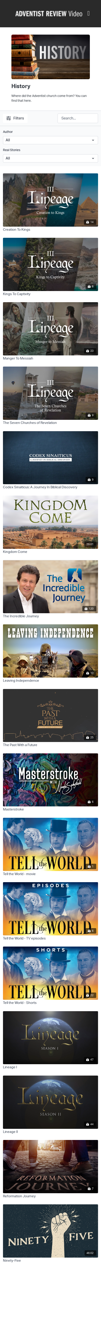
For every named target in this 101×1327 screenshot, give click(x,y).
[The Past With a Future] (50, 745)
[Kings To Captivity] (50, 294)
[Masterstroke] (50, 809)
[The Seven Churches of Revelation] (50, 423)
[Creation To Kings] (50, 230)
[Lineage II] (50, 1132)
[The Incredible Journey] (50, 616)
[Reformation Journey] (50, 1196)
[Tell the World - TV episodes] (50, 938)
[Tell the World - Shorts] (50, 1003)
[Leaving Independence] (50, 681)
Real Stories (11, 150)
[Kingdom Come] (50, 552)
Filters (15, 118)
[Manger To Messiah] (50, 358)
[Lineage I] (50, 1067)
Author (8, 132)
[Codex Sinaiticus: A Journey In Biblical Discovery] (50, 487)
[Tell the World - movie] (50, 874)
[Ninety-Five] (50, 1261)
